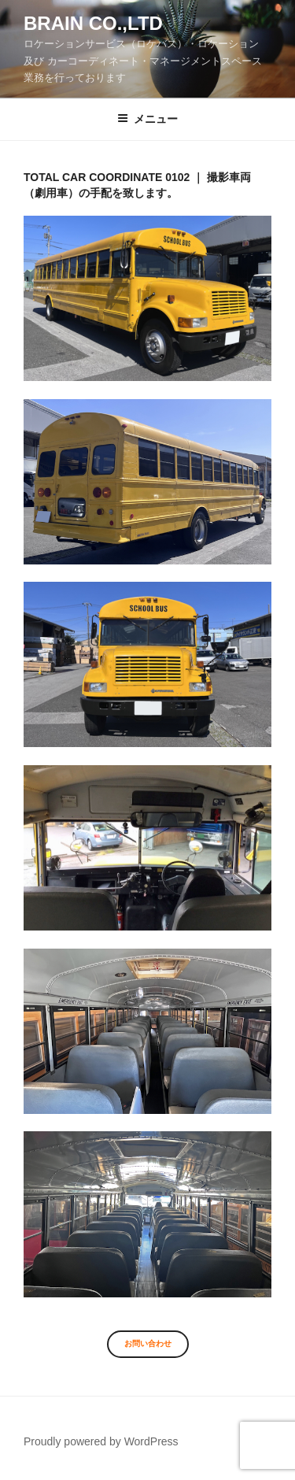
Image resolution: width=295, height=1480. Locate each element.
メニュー (147, 119)
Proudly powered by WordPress (101, 1441)
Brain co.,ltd (93, 23)
